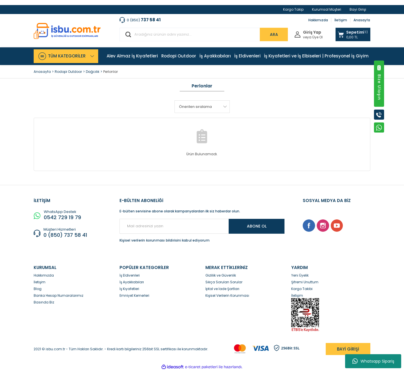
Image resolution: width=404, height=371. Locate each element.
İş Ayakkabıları (132, 282)
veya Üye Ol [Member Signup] (313, 37)
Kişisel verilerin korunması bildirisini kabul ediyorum (165, 240)
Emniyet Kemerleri (134, 295)
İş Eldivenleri (130, 275)
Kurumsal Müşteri (326, 9)
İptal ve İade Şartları (222, 288)
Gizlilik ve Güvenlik (220, 275)
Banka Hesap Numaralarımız (58, 295)
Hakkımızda (318, 20)
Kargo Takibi (302, 288)
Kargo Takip (293, 9)
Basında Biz (44, 302)
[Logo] (67, 31)
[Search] (204, 34)
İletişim (340, 20)
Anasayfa (362, 20)
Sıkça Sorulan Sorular (223, 282)
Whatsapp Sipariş (373, 361)
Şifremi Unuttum (304, 282)
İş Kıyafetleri (129, 288)
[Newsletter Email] (202, 226)
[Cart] (353, 34)
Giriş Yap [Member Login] (312, 32)
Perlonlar (110, 71)
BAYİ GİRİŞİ (348, 349)
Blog (38, 288)
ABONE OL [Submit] (257, 226)
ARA (274, 34)
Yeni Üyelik (300, 275)
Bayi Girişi (358, 9)
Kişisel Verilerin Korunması (227, 295)
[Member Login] (297, 34)
